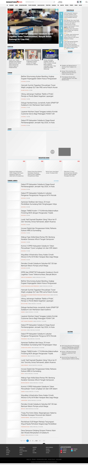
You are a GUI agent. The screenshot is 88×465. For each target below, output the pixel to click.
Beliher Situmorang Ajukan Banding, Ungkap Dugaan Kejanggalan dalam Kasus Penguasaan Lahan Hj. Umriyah (39, 78)
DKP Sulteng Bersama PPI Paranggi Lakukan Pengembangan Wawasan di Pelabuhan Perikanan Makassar (70, 349)
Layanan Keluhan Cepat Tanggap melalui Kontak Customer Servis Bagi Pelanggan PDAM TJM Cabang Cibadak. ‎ (39, 114)
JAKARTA (21, 450)
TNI (59, 5)
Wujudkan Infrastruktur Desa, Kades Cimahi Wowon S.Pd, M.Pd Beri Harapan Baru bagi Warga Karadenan (38, 258)
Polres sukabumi (32, 5)
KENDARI (48, 450)
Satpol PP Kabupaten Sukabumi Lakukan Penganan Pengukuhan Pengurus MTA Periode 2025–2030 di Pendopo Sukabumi (39, 197)
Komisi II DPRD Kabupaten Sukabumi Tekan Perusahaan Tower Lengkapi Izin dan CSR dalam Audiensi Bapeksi (38, 250)
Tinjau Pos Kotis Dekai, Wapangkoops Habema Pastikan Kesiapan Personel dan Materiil (39, 416)
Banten (63, 5)
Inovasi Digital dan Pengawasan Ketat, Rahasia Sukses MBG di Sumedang (39, 231)
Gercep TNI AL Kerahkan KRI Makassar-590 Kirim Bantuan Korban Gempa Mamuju (69, 72)
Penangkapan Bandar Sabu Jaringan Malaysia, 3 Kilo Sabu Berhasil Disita (69, 77)
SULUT (7, 456)
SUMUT (20, 456)
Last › (44, 442)
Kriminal (8, 452)
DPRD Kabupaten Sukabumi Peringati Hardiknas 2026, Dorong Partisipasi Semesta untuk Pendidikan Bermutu (71, 15)
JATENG (34, 450)
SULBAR (7, 454)
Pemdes (72, 5)
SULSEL (21, 454)
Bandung (55, 5)
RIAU (34, 452)
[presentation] (56, 9)
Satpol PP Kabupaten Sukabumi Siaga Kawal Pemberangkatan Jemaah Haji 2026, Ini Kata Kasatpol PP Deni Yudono (38, 122)
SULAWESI (48, 452)
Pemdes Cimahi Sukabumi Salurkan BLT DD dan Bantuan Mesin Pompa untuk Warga (39, 266)
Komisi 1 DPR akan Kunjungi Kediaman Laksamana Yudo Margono (69, 355)
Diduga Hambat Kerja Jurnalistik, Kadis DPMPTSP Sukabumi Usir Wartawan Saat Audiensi (37, 105)
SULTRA (47, 454)
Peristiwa (48, 5)
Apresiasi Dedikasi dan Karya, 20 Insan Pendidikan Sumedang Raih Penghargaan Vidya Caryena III (39, 206)
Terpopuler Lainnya (70, 47)
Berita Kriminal (49, 449)
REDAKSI (34, 461)
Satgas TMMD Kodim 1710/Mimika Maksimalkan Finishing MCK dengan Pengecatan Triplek (35, 214)
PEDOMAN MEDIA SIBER (42, 461)
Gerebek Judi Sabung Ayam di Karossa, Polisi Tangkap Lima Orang (69, 66)
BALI (7, 449)
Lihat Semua (56, 182)
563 (36, 442)
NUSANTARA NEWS (23, 5)
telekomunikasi (12, 41)
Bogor (77, 5)
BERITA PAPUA (22, 449)
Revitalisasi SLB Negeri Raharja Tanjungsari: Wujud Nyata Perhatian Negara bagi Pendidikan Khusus (39, 425)
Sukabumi (11, 5)
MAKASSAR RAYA (41, 5)
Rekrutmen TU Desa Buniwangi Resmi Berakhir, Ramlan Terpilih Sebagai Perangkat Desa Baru (71, 174)
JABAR (16, 5)
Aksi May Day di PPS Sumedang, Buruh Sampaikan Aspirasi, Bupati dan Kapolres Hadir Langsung (72, 29)
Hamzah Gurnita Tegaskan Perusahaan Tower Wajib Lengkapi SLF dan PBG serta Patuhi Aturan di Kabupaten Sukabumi (39, 87)
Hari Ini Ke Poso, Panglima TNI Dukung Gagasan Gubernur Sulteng (70, 359)
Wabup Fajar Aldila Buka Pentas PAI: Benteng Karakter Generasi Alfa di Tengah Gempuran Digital (38, 241)
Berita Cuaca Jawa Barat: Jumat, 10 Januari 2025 (53, 172)
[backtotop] (44, 446)
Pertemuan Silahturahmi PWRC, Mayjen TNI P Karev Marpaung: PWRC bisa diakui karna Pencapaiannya (16, 174)
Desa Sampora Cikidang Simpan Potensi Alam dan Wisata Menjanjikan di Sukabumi (39, 433)
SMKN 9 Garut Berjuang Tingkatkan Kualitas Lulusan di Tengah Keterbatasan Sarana (32, 62)
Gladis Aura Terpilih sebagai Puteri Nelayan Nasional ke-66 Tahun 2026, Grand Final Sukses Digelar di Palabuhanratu (15, 63)
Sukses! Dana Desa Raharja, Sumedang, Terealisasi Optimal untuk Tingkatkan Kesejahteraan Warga (35, 174)
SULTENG (34, 454)
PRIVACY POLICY (51, 461)
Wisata (67, 5)
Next (40, 442)
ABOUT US (29, 461)
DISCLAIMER (58, 461)
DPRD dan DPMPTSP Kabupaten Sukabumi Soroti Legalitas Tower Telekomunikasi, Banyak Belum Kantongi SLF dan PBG (31, 36)
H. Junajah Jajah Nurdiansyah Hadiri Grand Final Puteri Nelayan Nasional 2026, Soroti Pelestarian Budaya (72, 36)
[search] (40, 2)
